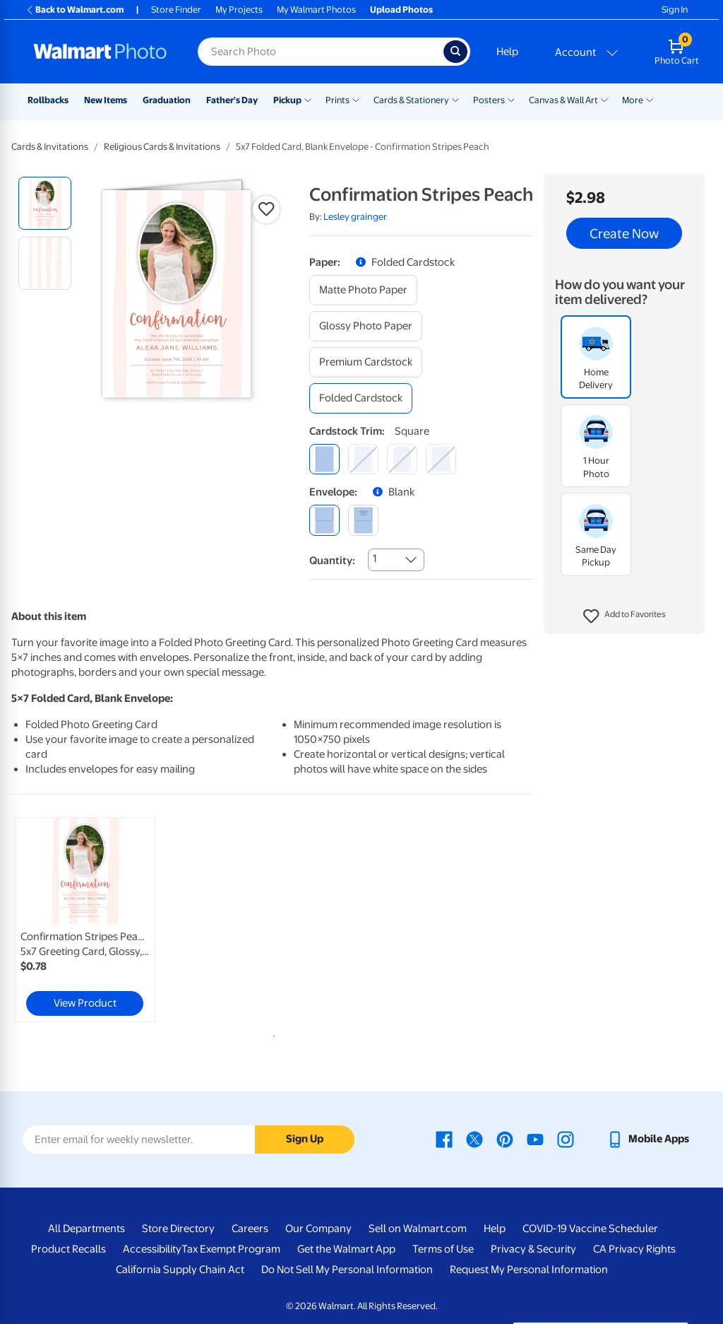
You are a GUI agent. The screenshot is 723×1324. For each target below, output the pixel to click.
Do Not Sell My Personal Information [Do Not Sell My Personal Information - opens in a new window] (347, 1269)
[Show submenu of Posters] (511, 98)
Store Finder (176, 9)
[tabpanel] (98, 919)
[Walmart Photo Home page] (100, 51)
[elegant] (402, 459)
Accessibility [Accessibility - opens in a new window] (152, 1249)
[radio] (44, 203)
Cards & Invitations (49, 146)
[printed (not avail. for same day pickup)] (363, 520)
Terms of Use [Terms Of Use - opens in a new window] (443, 1249)
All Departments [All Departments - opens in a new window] (86, 1228)
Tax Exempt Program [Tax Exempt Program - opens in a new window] (230, 1249)
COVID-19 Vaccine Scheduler (590, 1228)
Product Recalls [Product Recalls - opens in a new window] (68, 1249)
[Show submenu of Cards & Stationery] (455, 98)
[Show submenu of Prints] (356, 98)
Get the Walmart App (346, 1249)
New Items (105, 100)
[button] (624, 616)
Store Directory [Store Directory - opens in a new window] (178, 1228)
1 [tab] (271, 1033)
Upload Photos (401, 9)
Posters (489, 100)
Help (507, 51)
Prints (337, 100)
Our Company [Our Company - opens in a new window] (318, 1228)
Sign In (675, 9)
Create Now (624, 233)
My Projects (239, 9)
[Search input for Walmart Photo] (320, 51)
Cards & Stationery (411, 100)
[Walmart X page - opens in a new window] (474, 1138)
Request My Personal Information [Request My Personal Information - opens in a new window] (529, 1269)
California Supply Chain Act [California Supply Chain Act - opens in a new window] (180, 1269)
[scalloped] (441, 459)
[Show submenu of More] (649, 98)
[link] (85, 919)
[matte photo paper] (363, 290)
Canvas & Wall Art (563, 100)
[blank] (324, 520)
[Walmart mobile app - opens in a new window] (648, 1138)
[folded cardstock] (360, 398)
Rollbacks (48, 100)
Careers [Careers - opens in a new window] (250, 1228)
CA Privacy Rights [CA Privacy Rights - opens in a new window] (634, 1249)
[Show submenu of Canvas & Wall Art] (604, 98)
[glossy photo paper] (365, 326)
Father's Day (232, 100)
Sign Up (304, 1138)
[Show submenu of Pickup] (308, 98)
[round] (363, 459)
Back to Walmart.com (74, 9)
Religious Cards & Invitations (162, 146)
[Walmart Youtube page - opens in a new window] (535, 1138)
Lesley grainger (355, 216)
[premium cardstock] (365, 362)
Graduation (167, 100)
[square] (324, 459)
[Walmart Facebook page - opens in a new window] (444, 1138)
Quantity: (332, 560)
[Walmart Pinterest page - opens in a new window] (504, 1138)
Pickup (287, 100)
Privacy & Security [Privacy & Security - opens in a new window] (533, 1249)
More (632, 100)
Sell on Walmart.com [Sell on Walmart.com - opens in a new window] (418, 1228)
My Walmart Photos (316, 9)
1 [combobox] (374, 558)
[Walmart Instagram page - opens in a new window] (565, 1138)
